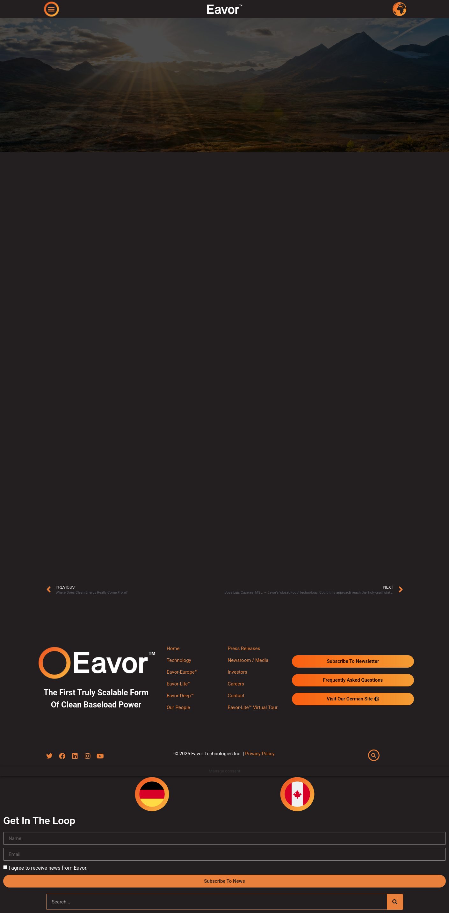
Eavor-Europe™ (182, 672)
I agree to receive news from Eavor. (48, 868)
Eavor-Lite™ (179, 684)
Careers (236, 684)
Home (173, 648)
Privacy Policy (259, 754)
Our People (178, 707)
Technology (179, 660)
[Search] (395, 901)
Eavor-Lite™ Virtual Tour (252, 707)
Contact (236, 696)
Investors (237, 672)
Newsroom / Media (248, 660)
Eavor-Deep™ (180, 696)
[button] (51, 9)
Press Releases (244, 648)
